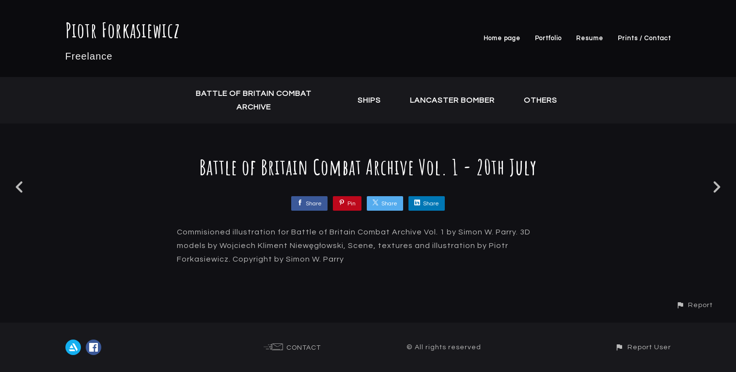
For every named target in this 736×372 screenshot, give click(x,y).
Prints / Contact (644, 38)
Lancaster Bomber (452, 100)
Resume (589, 38)
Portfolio (548, 38)
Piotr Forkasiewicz (122, 30)
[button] (694, 305)
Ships (369, 100)
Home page (502, 38)
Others (540, 100)
